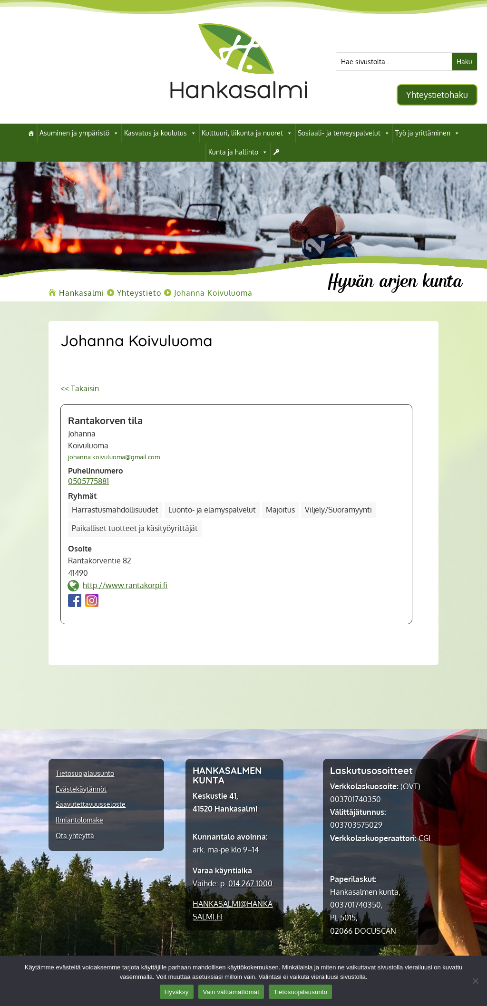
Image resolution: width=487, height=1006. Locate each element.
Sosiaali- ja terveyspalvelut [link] (344, 133)
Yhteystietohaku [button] (437, 94)
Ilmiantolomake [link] (79, 820)
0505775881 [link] (88, 481)
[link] (239, 109)
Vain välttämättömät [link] (231, 992)
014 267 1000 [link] (250, 883)
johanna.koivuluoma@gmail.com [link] (114, 457)
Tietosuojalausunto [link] (85, 773)
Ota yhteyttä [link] (75, 836)
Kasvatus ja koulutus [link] (160, 133)
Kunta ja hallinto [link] (238, 152)
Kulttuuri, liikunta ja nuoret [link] (247, 133)
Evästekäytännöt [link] (81, 789)
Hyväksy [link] (177, 992)
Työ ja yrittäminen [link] (427, 133)
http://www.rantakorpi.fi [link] (125, 585)
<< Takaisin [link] (79, 388)
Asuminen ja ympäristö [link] (79, 133)
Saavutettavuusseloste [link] (91, 804)
